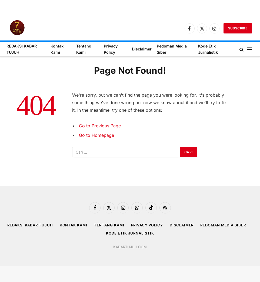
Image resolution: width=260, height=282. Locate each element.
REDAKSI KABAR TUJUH (21, 49)
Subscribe (237, 28)
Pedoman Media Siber (172, 49)
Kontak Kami (57, 49)
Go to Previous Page (100, 125)
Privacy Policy (111, 49)
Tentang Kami (83, 49)
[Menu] (249, 49)
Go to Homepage (96, 135)
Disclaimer (142, 49)
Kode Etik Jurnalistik (208, 49)
